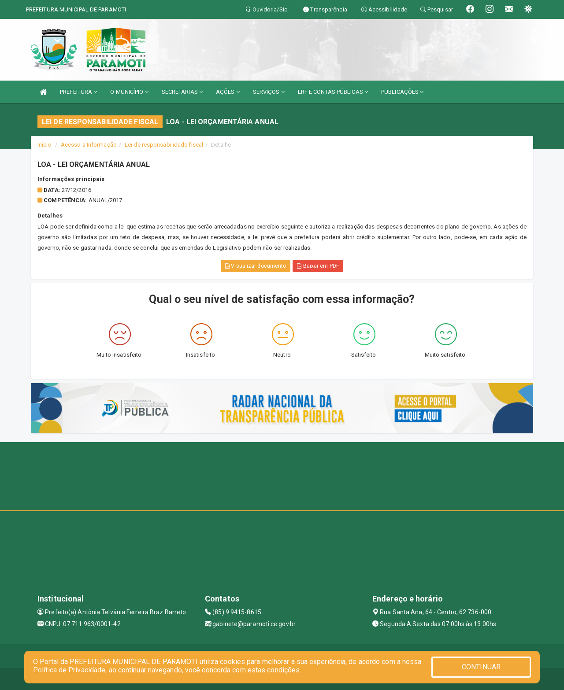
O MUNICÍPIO (129, 92)
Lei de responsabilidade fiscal (164, 144)
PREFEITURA (78, 92)
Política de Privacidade (69, 670)
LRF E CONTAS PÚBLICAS (333, 92)
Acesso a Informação (89, 144)
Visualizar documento (255, 266)
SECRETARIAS (182, 92)
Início (44, 144)
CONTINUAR (481, 667)
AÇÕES (228, 92)
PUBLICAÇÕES (402, 92)
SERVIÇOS (269, 92)
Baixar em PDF (318, 266)
